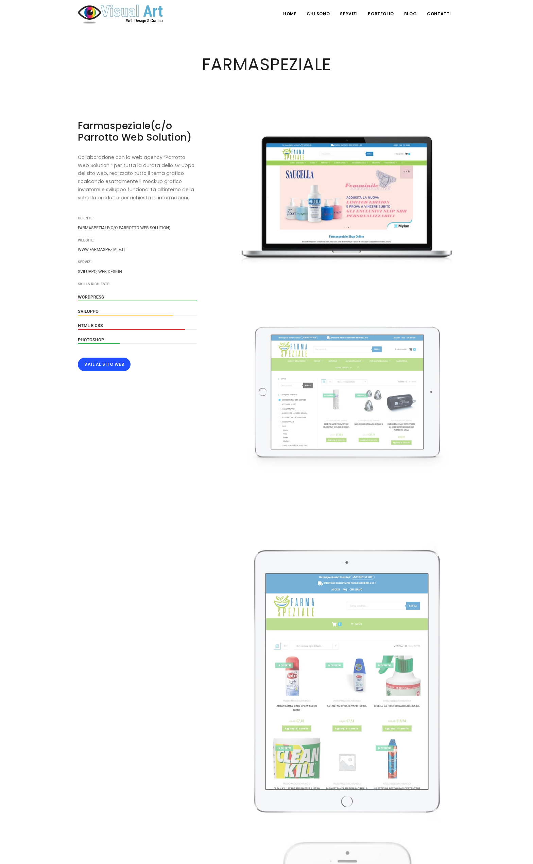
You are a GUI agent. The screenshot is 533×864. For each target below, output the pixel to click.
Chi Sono (318, 14)
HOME (289, 14)
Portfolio (381, 14)
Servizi (349, 14)
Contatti (439, 14)
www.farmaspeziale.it (101, 249)
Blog (410, 14)
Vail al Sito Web (104, 364)
